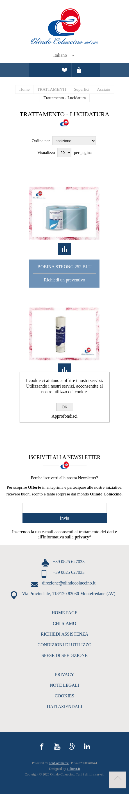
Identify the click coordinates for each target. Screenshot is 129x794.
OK (64, 407)
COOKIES (64, 695)
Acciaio (103, 89)
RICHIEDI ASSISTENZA (64, 634)
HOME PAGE (64, 612)
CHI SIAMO (64, 623)
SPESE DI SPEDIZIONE (65, 655)
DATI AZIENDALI (64, 706)
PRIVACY (64, 674)
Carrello (79, 70)
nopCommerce (59, 763)
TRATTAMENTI (51, 89)
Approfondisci (64, 416)
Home (24, 89)
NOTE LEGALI (64, 685)
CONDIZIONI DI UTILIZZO (65, 644)
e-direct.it (73, 769)
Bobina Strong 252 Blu (64, 266)
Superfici (81, 89)
